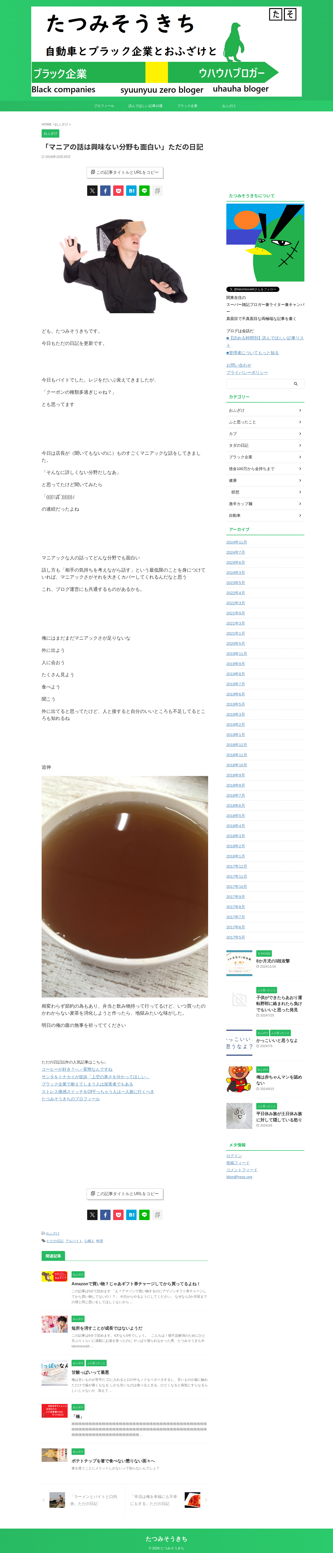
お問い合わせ (238, 357)
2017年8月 (235, 898)
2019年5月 (235, 695)
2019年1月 (235, 726)
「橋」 (78, 1414)
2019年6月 (235, 685)
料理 (99, 1239)
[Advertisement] (125, 1142)
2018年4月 (235, 817)
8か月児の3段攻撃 (271, 952)
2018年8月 (235, 776)
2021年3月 (235, 614)
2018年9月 (235, 766)
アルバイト (74, 1239)
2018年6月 (235, 797)
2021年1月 (235, 624)
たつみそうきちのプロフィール (69, 1097)
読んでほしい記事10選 (146, 106)
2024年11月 (236, 533)
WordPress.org (238, 1167)
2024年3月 (235, 564)
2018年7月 (235, 787)
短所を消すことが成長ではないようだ (107, 1325)
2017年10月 (236, 878)
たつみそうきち (167, 1536)
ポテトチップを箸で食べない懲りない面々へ (113, 1458)
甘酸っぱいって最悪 (90, 1370)
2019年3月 (235, 706)
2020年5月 (235, 635)
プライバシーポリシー (245, 364)
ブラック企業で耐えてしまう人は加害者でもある (84, 1083)
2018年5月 (235, 807)
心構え (89, 1239)
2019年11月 (236, 645)
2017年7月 (235, 908)
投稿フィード (237, 1153)
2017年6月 (235, 918)
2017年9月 (235, 888)
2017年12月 (236, 857)
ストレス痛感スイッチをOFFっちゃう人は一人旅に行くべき (94, 1090)
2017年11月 (236, 868)
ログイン (233, 1146)
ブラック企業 (187, 106)
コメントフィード (240, 1160)
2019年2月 (235, 716)
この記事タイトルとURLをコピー (125, 172)
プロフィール (104, 106)
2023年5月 (235, 574)
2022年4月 (235, 584)
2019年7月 (235, 675)
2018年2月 (235, 837)
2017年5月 (235, 928)
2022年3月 (235, 594)
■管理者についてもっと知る (251, 345)
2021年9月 (235, 604)
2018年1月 (235, 847)
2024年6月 (235, 554)
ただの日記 (55, 1239)
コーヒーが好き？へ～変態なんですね (75, 1069)
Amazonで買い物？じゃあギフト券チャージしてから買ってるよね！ (136, 1281)
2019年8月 (235, 665)
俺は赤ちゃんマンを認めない (280, 1067)
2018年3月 (235, 827)
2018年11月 (236, 746)
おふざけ (229, 106)
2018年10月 (236, 756)
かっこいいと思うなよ (274, 1031)
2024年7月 (235, 543)
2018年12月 (236, 736)
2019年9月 (235, 655)
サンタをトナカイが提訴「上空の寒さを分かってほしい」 (92, 1076)
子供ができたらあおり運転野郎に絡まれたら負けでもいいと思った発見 (280, 994)
